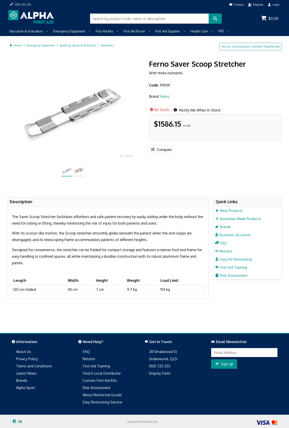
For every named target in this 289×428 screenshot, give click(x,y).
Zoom (128, 156)
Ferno (165, 96)
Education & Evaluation (26, 31)
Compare (164, 149)
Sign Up (227, 364)
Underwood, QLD (163, 359)
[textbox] (149, 19)
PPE (221, 31)
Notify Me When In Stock (199, 110)
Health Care (199, 31)
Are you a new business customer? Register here (250, 46)
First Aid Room (134, 31)
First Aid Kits (104, 31)
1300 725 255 (159, 366)
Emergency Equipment (69, 31)
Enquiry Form (159, 373)
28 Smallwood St (163, 351)
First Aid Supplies (167, 31)
